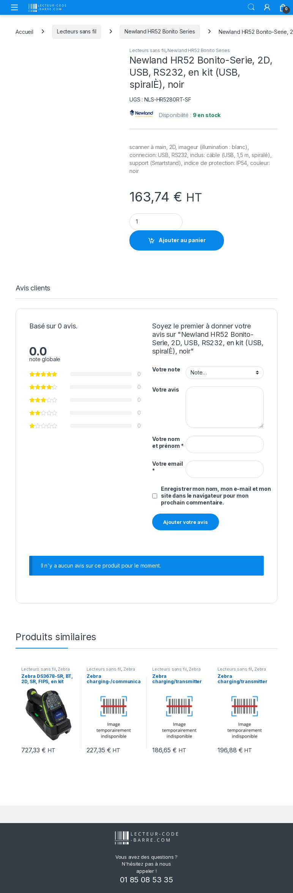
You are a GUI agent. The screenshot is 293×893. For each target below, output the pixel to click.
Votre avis (165, 389)
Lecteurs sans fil (76, 31)
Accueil (24, 31)
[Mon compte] (267, 7)
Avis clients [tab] (33, 288)
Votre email (167, 467)
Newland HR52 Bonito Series (159, 31)
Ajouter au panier (182, 240)
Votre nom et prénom (167, 442)
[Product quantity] (156, 221)
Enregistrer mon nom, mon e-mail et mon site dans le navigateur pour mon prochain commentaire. (216, 495)
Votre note (166, 369)
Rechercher (251, 7)
